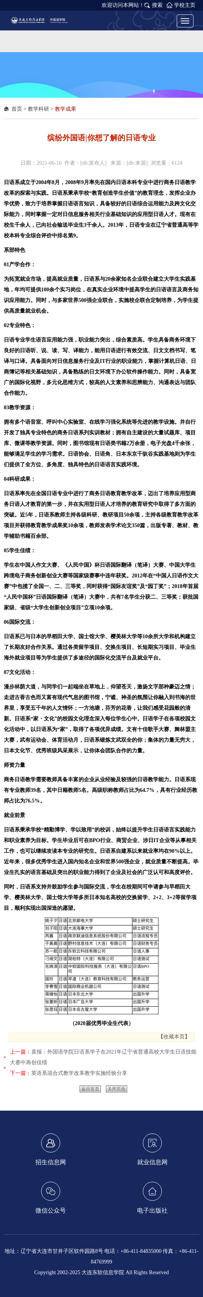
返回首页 (90, 1089)
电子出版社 (152, 1198)
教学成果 (65, 109)
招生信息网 (50, 1149)
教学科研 (38, 109)
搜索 (157, 5)
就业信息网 (152, 1149)
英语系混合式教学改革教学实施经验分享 (79, 1073)
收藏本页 (174, 1037)
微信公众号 (50, 1198)
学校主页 (184, 5)
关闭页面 (116, 1089)
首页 (16, 109)
